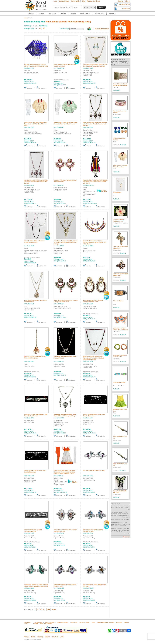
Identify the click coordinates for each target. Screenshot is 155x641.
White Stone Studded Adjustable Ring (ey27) (68, 22)
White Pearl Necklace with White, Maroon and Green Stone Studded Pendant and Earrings (66, 242)
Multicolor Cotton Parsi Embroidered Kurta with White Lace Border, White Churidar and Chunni (95, 181)
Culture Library (64, 1)
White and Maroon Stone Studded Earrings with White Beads (93, 300)
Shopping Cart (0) (124, 4)
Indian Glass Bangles (62, 622)
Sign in (127, 1)
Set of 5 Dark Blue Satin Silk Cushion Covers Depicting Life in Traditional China (36, 65)
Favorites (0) (126, 8)
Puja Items (112, 13)
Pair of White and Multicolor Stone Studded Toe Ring (93, 530)
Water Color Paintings (46, 623)
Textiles (63, 13)
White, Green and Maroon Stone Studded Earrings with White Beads (66, 300)
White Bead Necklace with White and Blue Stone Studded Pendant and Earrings (95, 65)
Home (55, 1)
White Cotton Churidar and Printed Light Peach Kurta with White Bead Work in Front (35, 124)
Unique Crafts (99, 13)
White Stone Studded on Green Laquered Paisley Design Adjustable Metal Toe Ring (36, 585)
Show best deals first (102, 29)
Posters (41, 13)
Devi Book (119, 622)
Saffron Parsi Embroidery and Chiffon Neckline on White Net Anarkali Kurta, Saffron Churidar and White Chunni (64, 472)
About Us (55, 637)
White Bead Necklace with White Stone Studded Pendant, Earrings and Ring (65, 415)
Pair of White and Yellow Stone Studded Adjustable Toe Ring (65, 530)
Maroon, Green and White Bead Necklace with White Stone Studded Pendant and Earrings (95, 124)
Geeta (93, 622)
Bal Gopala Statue (84, 622)
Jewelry (73, 13)
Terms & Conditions (93, 1)
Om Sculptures (38, 622)
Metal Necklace (117, 192)
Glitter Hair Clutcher (118, 301)
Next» (54, 609)
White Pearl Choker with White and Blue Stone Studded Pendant (35, 415)
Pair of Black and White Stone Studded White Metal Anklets (65, 65)
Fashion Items (85, 13)
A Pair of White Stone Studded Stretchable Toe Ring (33, 530)
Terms (33, 637)
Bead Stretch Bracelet (119, 382)
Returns (47, 637)
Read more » (126, 536)
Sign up (120, 1)
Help (83, 1)
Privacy (26, 637)
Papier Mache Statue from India (105, 622)
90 (44, 28)
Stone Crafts (74, 622)
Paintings (30, 13)
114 (48, 609)
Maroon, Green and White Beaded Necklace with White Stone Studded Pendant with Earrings (93, 358)
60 (40, 28)
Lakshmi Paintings (49, 622)
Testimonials (75, 1)
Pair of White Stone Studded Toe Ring (94, 470)
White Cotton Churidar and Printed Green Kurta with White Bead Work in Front (65, 123)
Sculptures (52, 13)
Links (61, 637)
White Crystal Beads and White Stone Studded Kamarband (94, 415)
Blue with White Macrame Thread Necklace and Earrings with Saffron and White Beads (94, 242)
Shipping (40, 637)
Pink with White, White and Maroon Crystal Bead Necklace (34, 241)
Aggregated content (27, 623)
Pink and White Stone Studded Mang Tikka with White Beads (34, 357)
